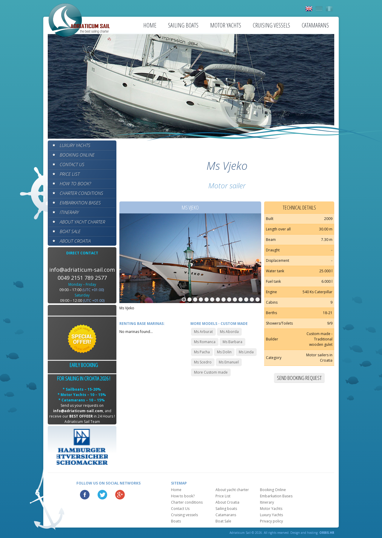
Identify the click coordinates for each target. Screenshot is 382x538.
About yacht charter (82, 222)
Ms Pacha (202, 351)
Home (149, 25)
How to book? (75, 184)
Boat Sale (70, 231)
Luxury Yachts (75, 145)
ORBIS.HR (326, 533)
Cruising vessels (271, 25)
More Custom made (211, 372)
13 (252, 299)
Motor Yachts (225, 25)
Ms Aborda (229, 331)
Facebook (85, 494)
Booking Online (77, 155)
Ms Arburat (203, 331)
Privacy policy (271, 521)
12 (246, 299)
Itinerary (69, 212)
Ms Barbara (232, 341)
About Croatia (75, 241)
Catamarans (315, 25)
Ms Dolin (224, 351)
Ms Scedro (203, 362)
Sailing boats (183, 25)
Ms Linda (246, 351)
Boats (176, 521)
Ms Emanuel (229, 362)
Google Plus (120, 494)
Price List (70, 174)
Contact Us (72, 164)
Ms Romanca (204, 341)
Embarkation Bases (80, 203)
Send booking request (299, 377)
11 (240, 299)
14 (257, 299)
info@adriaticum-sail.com (82, 269)
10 (235, 299)
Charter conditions (81, 193)
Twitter (102, 494)
